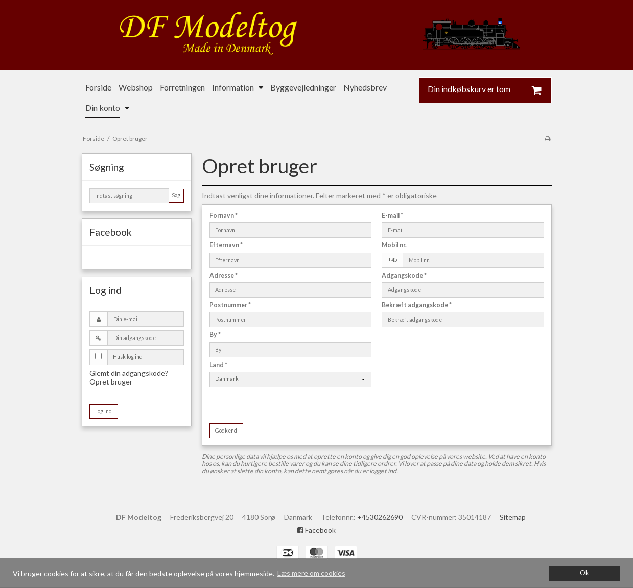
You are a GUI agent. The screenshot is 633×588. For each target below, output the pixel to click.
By (215, 334)
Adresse (223, 275)
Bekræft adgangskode (417, 305)
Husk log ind (128, 357)
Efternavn (226, 245)
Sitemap (513, 517)
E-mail (392, 215)
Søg (176, 195)
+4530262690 (380, 517)
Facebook (316, 530)
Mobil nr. (394, 245)
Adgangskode (404, 275)
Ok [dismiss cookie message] (584, 573)
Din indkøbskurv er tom (489, 90)
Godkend (226, 430)
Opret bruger (110, 381)
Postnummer (230, 305)
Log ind (103, 411)
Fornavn (223, 215)
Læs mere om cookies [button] (311, 573)
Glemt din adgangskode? (128, 373)
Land (218, 365)
